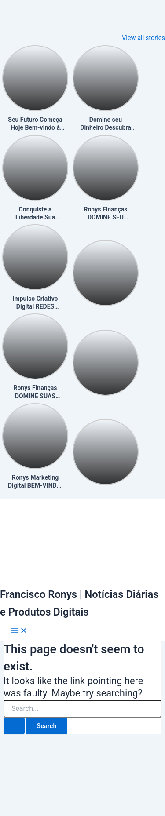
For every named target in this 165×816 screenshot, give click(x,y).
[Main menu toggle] (19, 631)
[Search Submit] (14, 726)
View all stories (143, 38)
